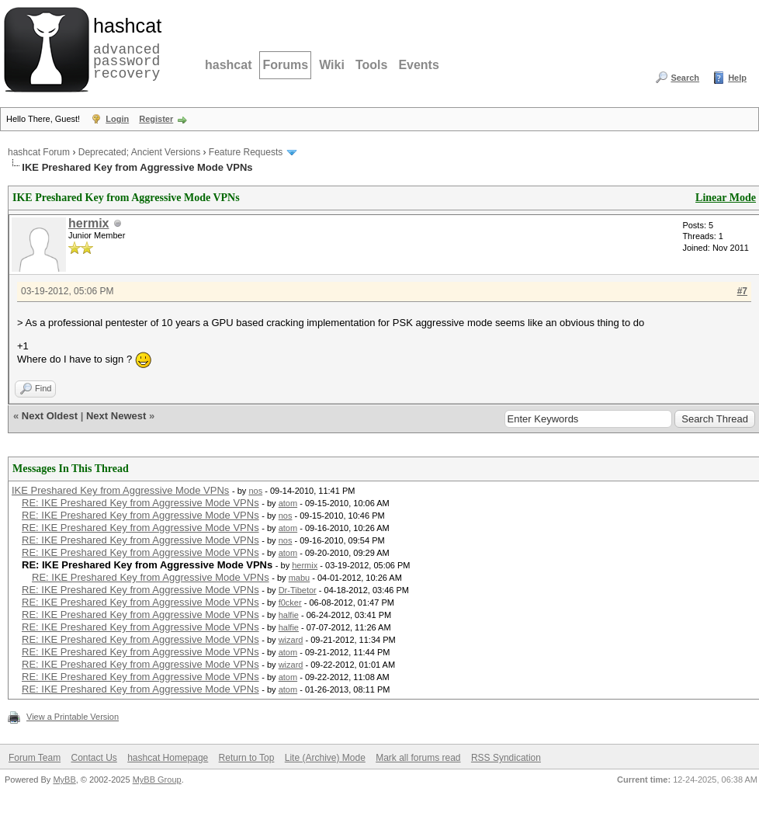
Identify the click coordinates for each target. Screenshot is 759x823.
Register (156, 118)
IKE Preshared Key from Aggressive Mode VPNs (120, 490)
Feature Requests (245, 152)
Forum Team (35, 757)
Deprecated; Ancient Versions (139, 152)
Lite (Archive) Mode (325, 757)
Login (117, 118)
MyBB (64, 779)
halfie (289, 615)
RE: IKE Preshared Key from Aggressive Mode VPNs (140, 503)
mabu (299, 577)
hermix (88, 223)
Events (418, 64)
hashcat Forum (39, 152)
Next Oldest (50, 416)
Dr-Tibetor (298, 590)
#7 (742, 291)
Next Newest (116, 416)
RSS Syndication (506, 757)
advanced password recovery (124, 47)
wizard (291, 639)
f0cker (290, 602)
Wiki (332, 64)
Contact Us (93, 757)
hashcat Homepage (167, 757)
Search (685, 77)
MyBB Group (157, 779)
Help (737, 77)
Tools (371, 64)
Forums (285, 64)
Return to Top (247, 757)
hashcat (228, 64)
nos (255, 490)
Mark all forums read (418, 757)
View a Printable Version (72, 716)
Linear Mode (725, 197)
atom (288, 503)
